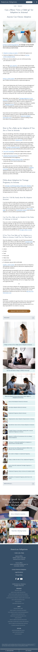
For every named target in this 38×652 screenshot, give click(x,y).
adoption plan (18, 140)
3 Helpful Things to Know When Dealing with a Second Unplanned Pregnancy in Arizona (21, 431)
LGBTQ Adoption (18, 617)
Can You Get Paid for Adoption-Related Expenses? (18, 596)
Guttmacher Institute (21, 210)
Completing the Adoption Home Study (18, 616)
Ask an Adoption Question (19, 514)
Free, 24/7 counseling (8, 151)
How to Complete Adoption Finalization (18, 619)
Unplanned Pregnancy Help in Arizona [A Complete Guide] (21, 471)
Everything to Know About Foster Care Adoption (18, 621)
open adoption (13, 65)
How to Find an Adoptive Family (18, 599)
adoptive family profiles (17, 159)
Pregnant (20, 6)
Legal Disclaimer (19, 572)
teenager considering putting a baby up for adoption (18, 186)
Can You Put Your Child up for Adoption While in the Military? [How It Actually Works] (20, 448)
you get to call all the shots (13, 147)
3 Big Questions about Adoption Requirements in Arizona (21, 419)
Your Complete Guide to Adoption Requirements (18, 612)
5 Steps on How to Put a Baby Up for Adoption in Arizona (19, 344)
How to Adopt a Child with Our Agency (18, 610)
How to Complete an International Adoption (18, 623)
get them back (29, 241)
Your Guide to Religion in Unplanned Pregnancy (19, 453)
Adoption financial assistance (10, 156)
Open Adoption (18, 601)
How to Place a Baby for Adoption (18, 592)
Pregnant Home (18, 590)
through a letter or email (26, 230)
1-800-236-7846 (19, 553)
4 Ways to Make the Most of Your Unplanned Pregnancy (21, 459)
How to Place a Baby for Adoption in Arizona (18, 594)
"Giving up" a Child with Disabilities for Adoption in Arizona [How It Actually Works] (20, 443)
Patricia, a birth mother (8, 78)
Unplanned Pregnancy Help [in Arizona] (17, 413)
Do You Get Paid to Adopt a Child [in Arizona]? (21, 370)
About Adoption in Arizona (18, 632)
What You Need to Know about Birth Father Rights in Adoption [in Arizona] (20, 397)
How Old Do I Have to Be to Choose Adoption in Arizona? (21, 424)
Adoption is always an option (10, 53)
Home (15, 6)
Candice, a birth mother (9, 265)
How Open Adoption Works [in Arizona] (17, 407)
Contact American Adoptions (19, 569)
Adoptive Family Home (18, 608)
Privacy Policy (19, 575)
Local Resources (18, 634)
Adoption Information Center (18, 630)
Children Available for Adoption (18, 625)
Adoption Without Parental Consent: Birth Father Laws (18, 597)
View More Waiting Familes (19, 531)
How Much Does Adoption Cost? (18, 614)
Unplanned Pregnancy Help (18, 603)
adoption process (9, 104)
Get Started (29, 2)
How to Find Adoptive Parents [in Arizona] (18, 401)
